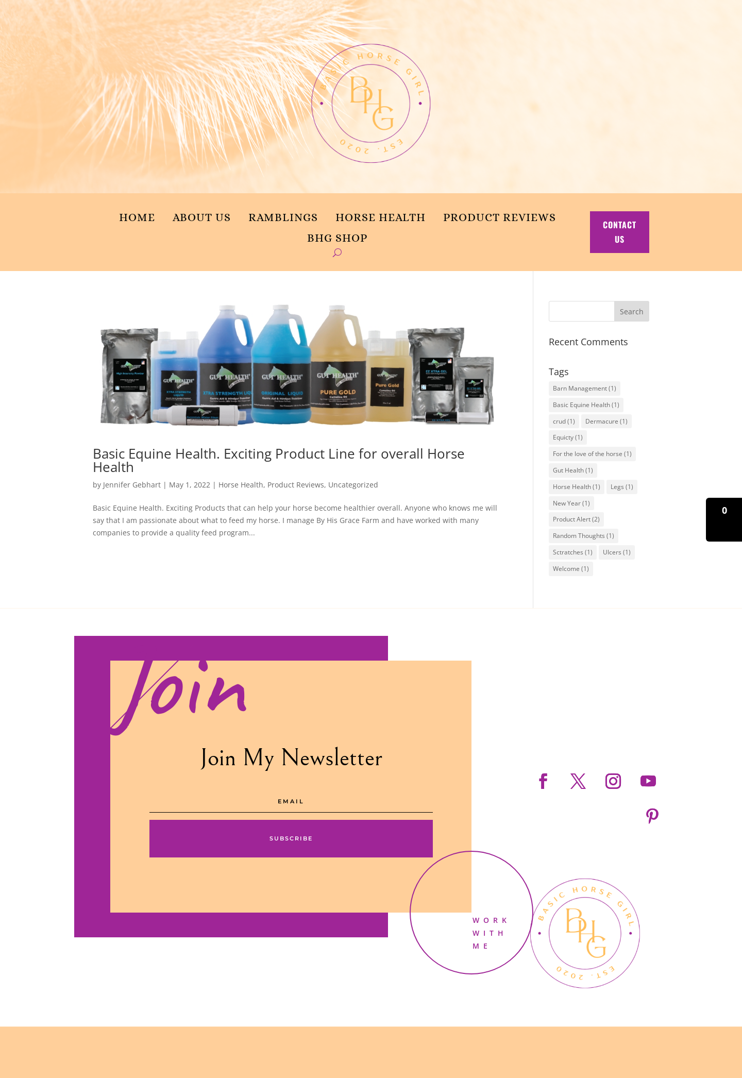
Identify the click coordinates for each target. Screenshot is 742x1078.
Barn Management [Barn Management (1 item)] (584, 388)
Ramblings (283, 217)
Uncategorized (353, 485)
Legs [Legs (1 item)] (622, 486)
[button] (724, 520)
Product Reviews (499, 217)
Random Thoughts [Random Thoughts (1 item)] (583, 535)
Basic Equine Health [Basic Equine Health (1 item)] (586, 404)
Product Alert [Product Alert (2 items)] (576, 519)
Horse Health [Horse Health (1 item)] (576, 486)
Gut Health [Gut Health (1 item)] (573, 470)
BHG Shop (337, 238)
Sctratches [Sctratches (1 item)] (573, 552)
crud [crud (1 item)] (564, 421)
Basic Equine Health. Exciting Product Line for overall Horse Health (279, 460)
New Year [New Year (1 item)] (571, 503)
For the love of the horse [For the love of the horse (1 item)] (592, 453)
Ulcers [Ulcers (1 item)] (617, 552)
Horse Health (380, 217)
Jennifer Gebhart (132, 485)
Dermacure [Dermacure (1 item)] (606, 421)
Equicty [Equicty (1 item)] (568, 437)
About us (202, 217)
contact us (619, 231)
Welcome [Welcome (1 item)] (571, 568)
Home (137, 217)
